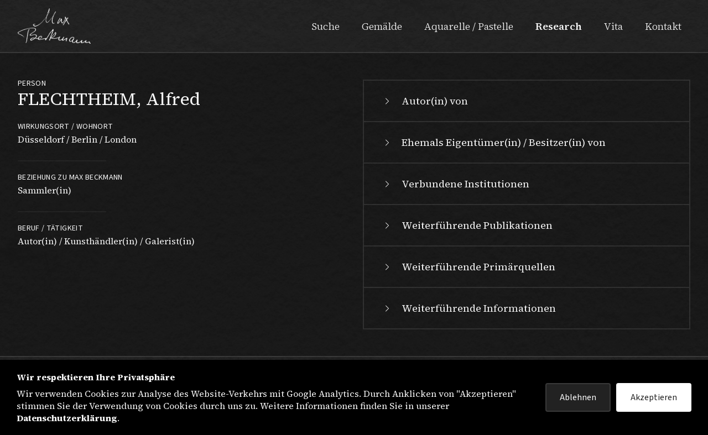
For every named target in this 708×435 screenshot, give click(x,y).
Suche (325, 26)
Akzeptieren (654, 397)
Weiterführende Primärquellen (468, 267)
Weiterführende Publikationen (467, 225)
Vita (613, 26)
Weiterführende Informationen (469, 308)
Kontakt (663, 26)
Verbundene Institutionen (455, 184)
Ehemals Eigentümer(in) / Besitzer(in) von (494, 142)
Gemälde (382, 26)
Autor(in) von (425, 101)
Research (558, 26)
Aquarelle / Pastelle (468, 26)
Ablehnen (578, 397)
